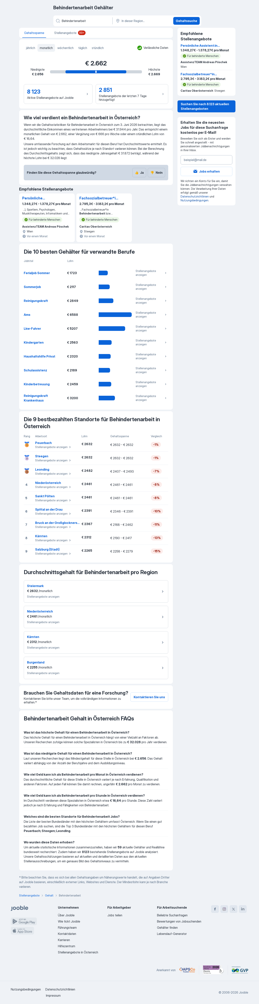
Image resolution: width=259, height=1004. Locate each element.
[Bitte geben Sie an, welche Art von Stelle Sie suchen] (82, 20)
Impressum (53, 995)
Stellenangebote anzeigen (151, 272)
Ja (139, 172)
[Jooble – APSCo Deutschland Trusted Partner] (187, 970)
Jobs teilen (114, 915)
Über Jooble (66, 915)
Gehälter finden (167, 927)
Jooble (243, 992)
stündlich (98, 48)
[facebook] (215, 909)
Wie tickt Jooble (69, 921)
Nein (156, 172)
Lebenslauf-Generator (172, 934)
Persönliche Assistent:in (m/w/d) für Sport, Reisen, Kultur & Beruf (42, 198)
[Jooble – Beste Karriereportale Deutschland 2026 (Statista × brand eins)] (213, 970)
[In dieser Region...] (142, 20)
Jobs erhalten (206, 171)
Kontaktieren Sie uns (149, 697)
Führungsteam (67, 927)
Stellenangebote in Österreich (78, 952)
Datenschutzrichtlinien (195, 196)
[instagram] (224, 909)
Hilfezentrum (66, 946)
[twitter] (233, 909)
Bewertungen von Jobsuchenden (179, 921)
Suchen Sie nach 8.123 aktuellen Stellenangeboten (205, 106)
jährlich (30, 48)
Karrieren (64, 940)
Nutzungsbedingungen (194, 200)
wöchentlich (65, 48)
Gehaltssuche (186, 21)
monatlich (46, 48)
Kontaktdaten (67, 934)
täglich (82, 48)
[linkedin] (243, 909)
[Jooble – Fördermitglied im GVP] (240, 970)
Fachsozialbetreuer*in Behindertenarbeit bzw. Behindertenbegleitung (99, 198)
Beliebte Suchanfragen (172, 915)
